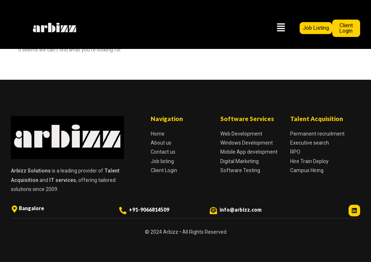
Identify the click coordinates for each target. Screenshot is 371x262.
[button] (281, 28)
